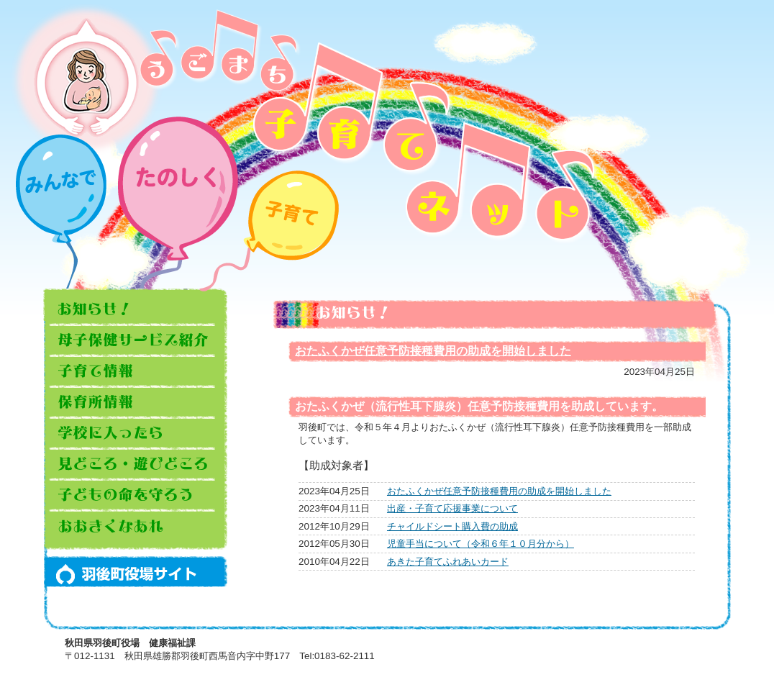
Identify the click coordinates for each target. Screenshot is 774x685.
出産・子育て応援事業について (452, 508)
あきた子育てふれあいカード (448, 561)
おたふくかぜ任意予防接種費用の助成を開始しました (433, 351)
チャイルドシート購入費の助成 (452, 526)
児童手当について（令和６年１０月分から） (480, 543)
